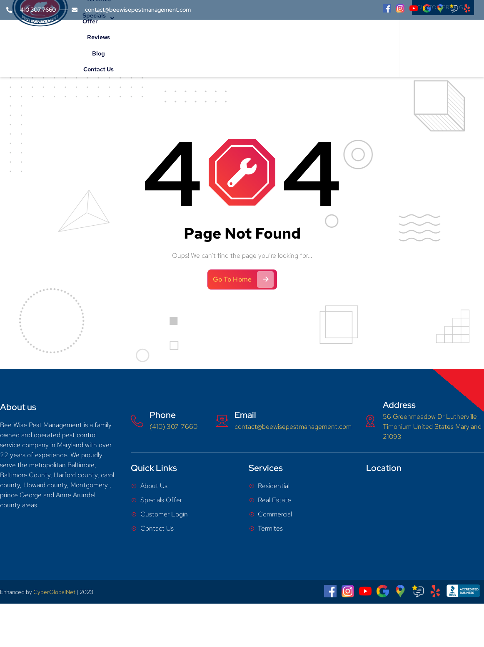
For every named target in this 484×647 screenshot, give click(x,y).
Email (245, 414)
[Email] (222, 420)
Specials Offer (263, 40)
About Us (143, 40)
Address (399, 404)
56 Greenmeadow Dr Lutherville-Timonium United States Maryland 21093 (432, 426)
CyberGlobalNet (54, 591)
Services (183, 40)
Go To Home (243, 279)
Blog (330, 40)
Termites (218, 40)
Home (112, 40)
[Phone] (137, 420)
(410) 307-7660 (173, 426)
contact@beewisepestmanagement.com (293, 426)
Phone (163, 414)
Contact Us (358, 40)
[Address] (370, 420)
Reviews (306, 40)
